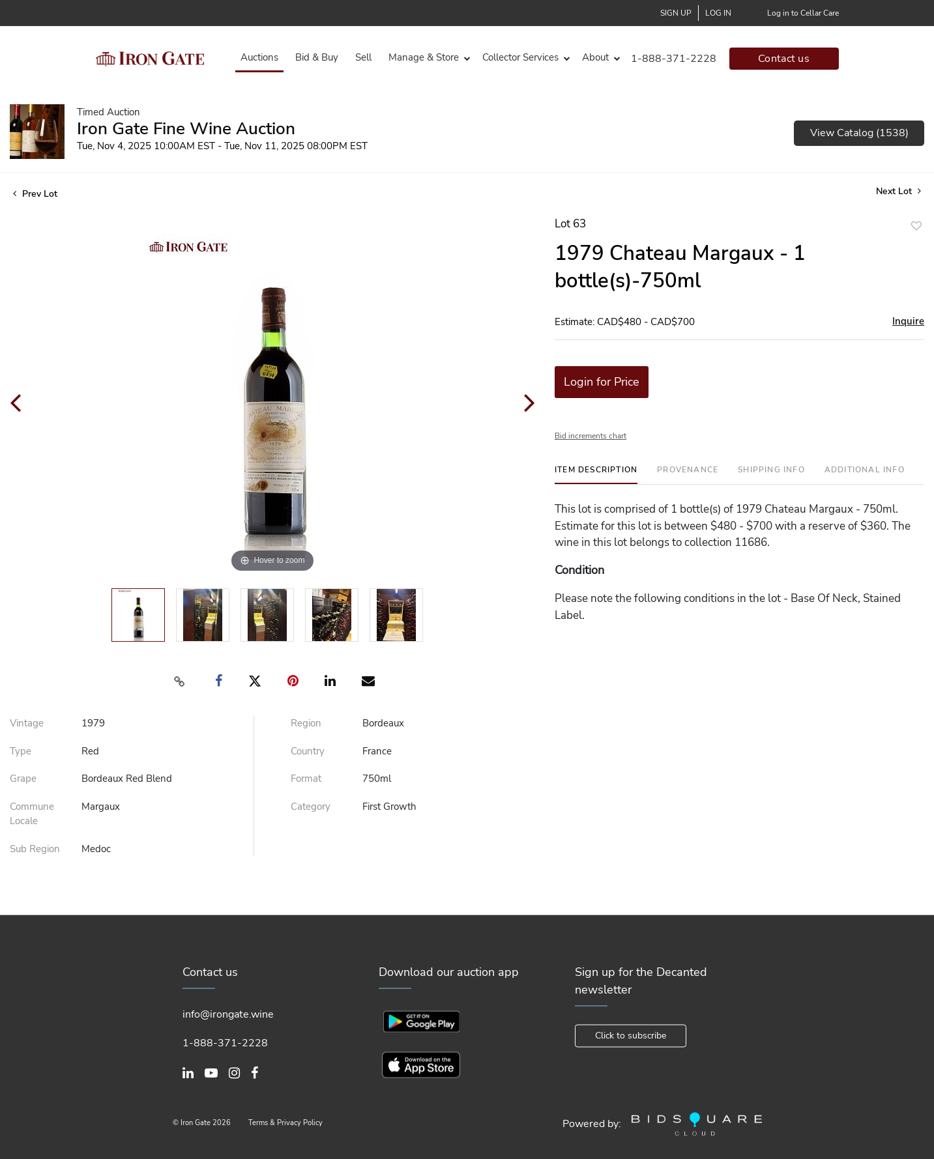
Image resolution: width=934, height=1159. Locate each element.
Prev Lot (35, 194)
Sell (363, 57)
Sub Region (35, 848)
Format (306, 778)
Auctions (259, 57)
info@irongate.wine (228, 1014)
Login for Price (601, 382)
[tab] (596, 474)
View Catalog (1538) (859, 133)
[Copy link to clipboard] (179, 681)
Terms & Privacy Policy (285, 1123)
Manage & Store (423, 57)
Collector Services (520, 57)
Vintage (27, 723)
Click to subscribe (630, 1035)
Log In (718, 13)
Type (20, 751)
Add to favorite (916, 225)
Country (308, 751)
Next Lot (898, 191)
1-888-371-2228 (673, 58)
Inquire (908, 321)
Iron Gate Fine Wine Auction (186, 128)
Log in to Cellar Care (803, 13)
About (595, 57)
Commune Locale (32, 814)
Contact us (784, 58)
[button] (427, 57)
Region (306, 723)
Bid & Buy (316, 57)
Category (310, 806)
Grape (23, 778)
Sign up (676, 13)
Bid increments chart (590, 436)
